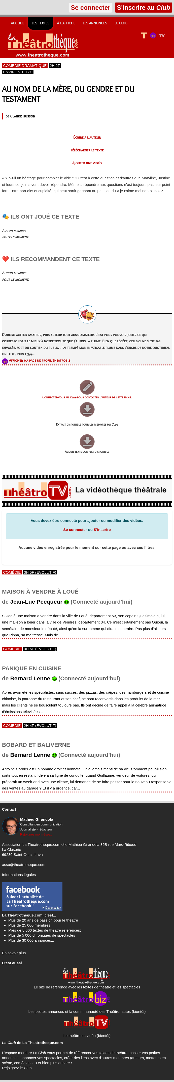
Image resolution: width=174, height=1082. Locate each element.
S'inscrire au (143, 7)
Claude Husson (22, 116)
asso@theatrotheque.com (23, 864)
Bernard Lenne (30, 678)
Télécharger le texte (86, 150)
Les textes (40, 23)
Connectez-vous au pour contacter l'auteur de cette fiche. (87, 397)
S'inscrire (102, 529)
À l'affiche (66, 23)
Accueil (17, 23)
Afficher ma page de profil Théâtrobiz (39, 360)
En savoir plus (14, 953)
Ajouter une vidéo (87, 163)
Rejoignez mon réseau (36, 834)
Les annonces (95, 23)
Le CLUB (121, 23)
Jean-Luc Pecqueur (36, 602)
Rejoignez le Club (17, 1068)
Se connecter (75, 529)
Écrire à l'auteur (87, 137)
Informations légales (19, 874)
